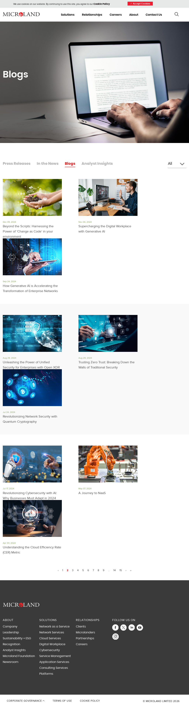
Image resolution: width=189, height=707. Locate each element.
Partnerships (85, 638)
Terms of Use (62, 700)
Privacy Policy (103, 693)
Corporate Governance (25, 700)
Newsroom (10, 662)
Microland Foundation (19, 656)
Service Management (55, 656)
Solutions (68, 14)
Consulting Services (53, 667)
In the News (48, 163)
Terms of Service (116, 693)
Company (10, 626)
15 (120, 570)
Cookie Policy (101, 4)
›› (130, 570)
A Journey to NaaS (92, 493)
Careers (116, 14)
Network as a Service (54, 626)
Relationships (92, 14)
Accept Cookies (140, 4)
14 (114, 570)
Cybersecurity (49, 650)
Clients (81, 626)
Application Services (54, 662)
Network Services (51, 632)
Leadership (11, 632)
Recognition (11, 644)
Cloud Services (50, 638)
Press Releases (16, 163)
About (133, 14)
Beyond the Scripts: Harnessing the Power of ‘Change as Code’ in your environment (28, 231)
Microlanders (85, 632)
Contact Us (154, 14)
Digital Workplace (52, 644)
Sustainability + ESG (17, 638)
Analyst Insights (97, 163)
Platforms (46, 673)
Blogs (70, 163)
